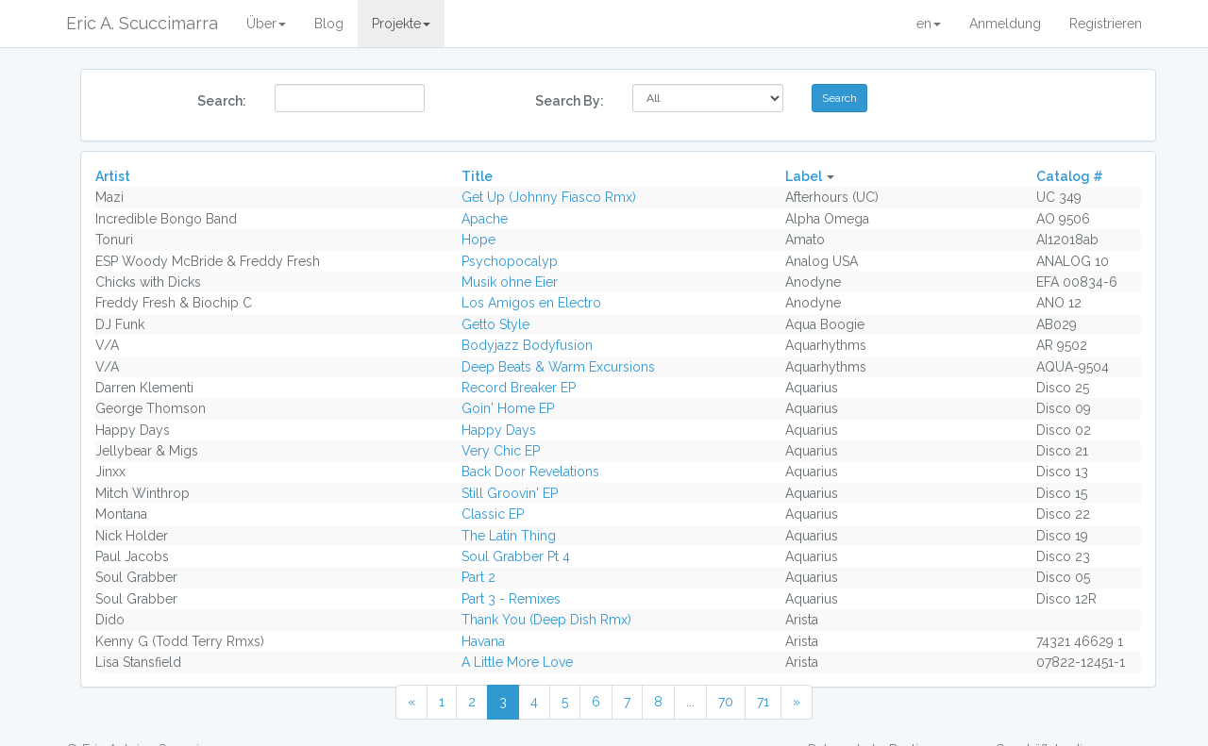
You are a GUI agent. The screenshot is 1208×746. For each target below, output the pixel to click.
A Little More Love (517, 662)
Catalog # (1069, 176)
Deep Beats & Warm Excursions (558, 366)
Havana (483, 641)
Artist (112, 176)
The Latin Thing (508, 535)
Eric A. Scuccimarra (142, 23)
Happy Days (498, 430)
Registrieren (1105, 23)
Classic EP (492, 514)
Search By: (569, 100)
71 (763, 701)
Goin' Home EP (507, 408)
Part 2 (478, 577)
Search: (221, 100)
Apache (484, 218)
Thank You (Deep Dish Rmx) (546, 619)
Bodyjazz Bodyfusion (527, 345)
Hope (478, 239)
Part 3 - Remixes (511, 598)
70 (725, 701)
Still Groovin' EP (509, 493)
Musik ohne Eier (509, 282)
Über (266, 23)
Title (477, 176)
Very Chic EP (500, 450)
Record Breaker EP (518, 387)
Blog (329, 23)
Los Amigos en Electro (531, 302)
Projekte (401, 23)
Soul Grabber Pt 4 (515, 556)
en (928, 23)
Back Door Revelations (530, 471)
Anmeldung (1005, 23)
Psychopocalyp (509, 261)
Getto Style (495, 324)
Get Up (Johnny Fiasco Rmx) (548, 197)
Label (803, 176)
